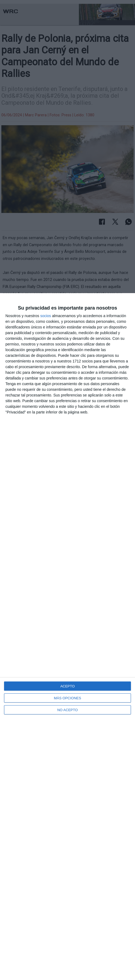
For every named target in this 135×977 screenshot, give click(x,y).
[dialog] (67, 635)
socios (45, 316)
